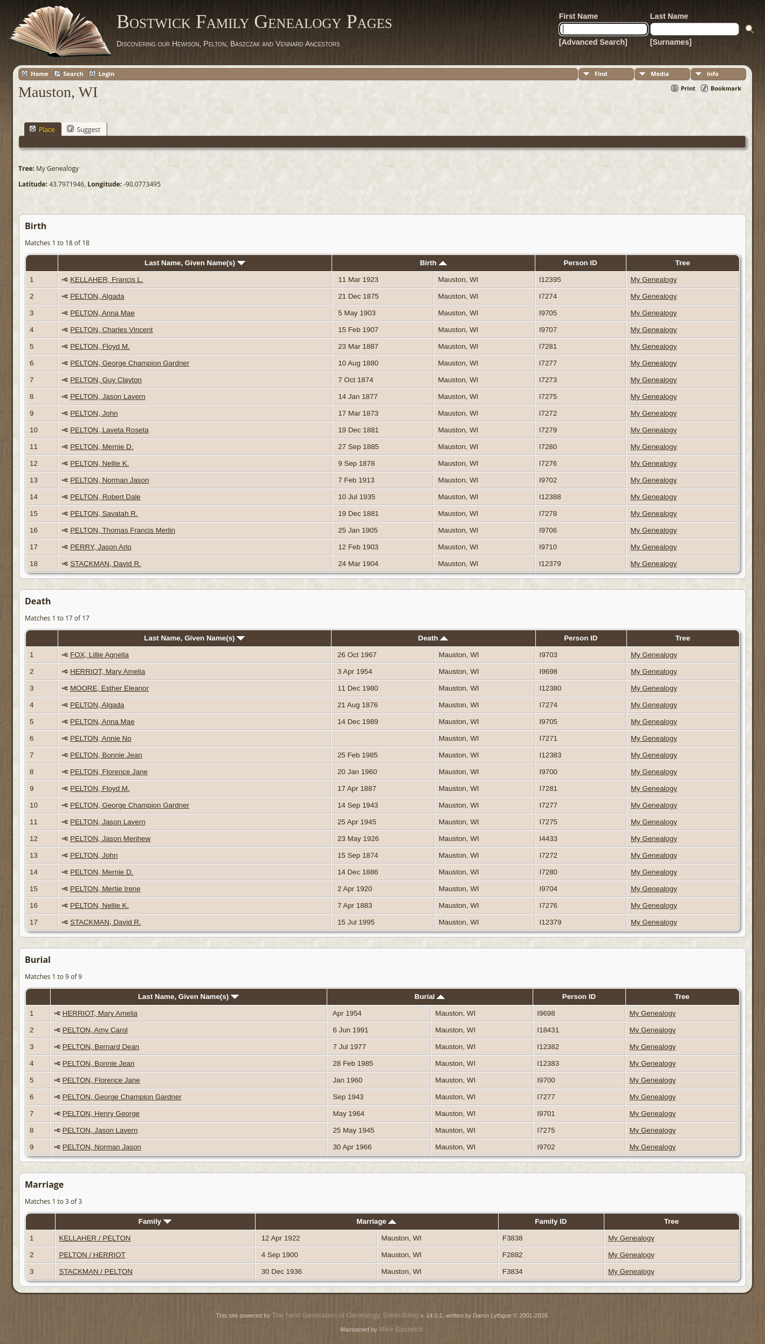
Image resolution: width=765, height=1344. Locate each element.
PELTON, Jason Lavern (108, 396)
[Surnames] (671, 42)
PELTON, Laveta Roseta (109, 430)
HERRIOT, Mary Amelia (107, 671)
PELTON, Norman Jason (109, 480)
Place (41, 129)
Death (433, 638)
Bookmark (726, 88)
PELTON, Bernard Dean (101, 1047)
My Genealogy (653, 279)
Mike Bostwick (401, 1329)
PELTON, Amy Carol (95, 1030)
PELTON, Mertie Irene (105, 889)
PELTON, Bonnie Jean (106, 755)
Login (107, 74)
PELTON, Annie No (101, 738)
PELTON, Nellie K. (99, 463)
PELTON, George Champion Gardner (129, 363)
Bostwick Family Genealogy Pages (254, 21)
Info (713, 74)
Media (660, 74)
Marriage (376, 1221)
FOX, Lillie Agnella (99, 655)
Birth (433, 263)
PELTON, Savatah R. (103, 513)
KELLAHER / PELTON (95, 1238)
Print (688, 88)
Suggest (83, 129)
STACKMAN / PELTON (96, 1271)
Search (74, 74)
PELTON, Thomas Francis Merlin (122, 530)
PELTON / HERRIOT (92, 1255)
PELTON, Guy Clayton (106, 380)
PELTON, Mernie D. (101, 447)
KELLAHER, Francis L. (106, 279)
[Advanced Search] (593, 42)
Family (155, 1221)
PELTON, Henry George (101, 1113)
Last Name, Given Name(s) (194, 263)
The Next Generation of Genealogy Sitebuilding (345, 1315)
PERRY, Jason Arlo (101, 547)
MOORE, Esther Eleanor (109, 688)
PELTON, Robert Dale (105, 497)
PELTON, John (94, 413)
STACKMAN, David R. (105, 564)
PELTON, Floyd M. (100, 346)
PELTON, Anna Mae (102, 313)
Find (601, 74)
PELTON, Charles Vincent (111, 330)
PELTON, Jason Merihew (110, 839)
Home (40, 74)
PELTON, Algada (97, 296)
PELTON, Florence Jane (109, 772)
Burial (430, 997)
